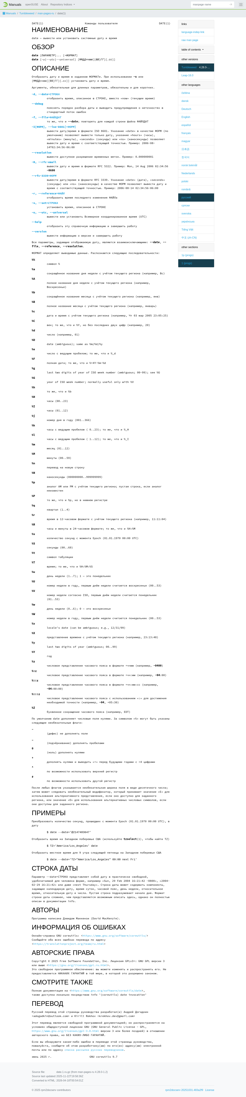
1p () (188, 255)
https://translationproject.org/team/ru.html (68, 944)
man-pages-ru (46, 13)
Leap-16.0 (187, 75)
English (186, 117)
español (186, 125)
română (186, 189)
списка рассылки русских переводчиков (94, 1050)
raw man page (190, 40)
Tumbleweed (26, 13)
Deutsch (186, 109)
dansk (185, 101)
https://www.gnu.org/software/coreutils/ (115, 935)
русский (186, 197)
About (44, 4)
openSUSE (31, 4)
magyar (186, 141)
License (209, 1090)
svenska (186, 213)
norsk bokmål (189, 165)
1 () (187, 263)
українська (188, 221)
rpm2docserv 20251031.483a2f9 (184, 1090)
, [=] (54, 127)
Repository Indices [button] (61, 4)
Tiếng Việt (187, 229)
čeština (186, 93)
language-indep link (193, 32)
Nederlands (188, 173)
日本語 (185, 149)
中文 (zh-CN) (189, 237)
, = (46, 94)
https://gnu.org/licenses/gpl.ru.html (77, 965)
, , (50, 212)
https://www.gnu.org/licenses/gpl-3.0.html (65, 1031)
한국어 (185, 157)
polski (185, 181)
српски (186, 205)
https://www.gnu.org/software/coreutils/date (106, 990)
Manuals (9, 13)
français (186, 133)
